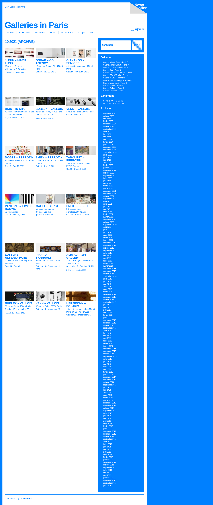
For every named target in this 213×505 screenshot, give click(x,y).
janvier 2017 (108, 318)
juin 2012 (107, 447)
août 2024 (107, 132)
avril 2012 (107, 452)
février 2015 (108, 372)
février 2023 (108, 165)
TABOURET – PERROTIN (75, 159)
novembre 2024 (109, 124)
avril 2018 (107, 286)
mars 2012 (107, 454)
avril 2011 (107, 475)
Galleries (9, 32)
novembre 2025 (109, 113)
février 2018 (108, 292)
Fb (136, 29)
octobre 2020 (108, 222)
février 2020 (108, 237)
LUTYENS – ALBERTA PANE (16, 256)
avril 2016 (107, 338)
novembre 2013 (109, 405)
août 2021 (107, 201)
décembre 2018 (109, 268)
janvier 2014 (108, 400)
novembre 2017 (109, 297)
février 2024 (108, 142)
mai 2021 (107, 209)
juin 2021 (107, 207)
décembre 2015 (109, 349)
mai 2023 (107, 160)
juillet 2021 (107, 204)
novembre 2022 (109, 170)
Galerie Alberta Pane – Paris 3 (115, 62)
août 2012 (107, 442)
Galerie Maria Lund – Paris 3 (115, 83)
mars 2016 (107, 341)
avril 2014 (107, 392)
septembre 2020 (110, 225)
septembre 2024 (110, 129)
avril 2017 (107, 310)
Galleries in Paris (36, 25)
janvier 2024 (108, 145)
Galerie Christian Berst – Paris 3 (116, 67)
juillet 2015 (107, 359)
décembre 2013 (109, 403)
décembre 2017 (109, 294)
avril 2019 (107, 258)
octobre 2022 (108, 173)
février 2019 (108, 263)
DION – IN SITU (15, 108)
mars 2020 (107, 235)
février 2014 (108, 398)
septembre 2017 (110, 302)
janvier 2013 (108, 429)
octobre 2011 (108, 465)
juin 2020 (107, 232)
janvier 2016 (108, 346)
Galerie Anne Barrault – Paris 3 (116, 65)
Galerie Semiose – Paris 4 (114, 91)
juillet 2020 (107, 230)
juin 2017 (107, 305)
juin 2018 (107, 281)
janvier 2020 (108, 240)
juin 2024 (107, 134)
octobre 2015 (108, 354)
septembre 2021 (110, 199)
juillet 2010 (107, 486)
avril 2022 (107, 183)
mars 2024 (107, 139)
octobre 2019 (108, 248)
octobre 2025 (108, 116)
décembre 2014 (109, 377)
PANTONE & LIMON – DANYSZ (19, 207)
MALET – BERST (47, 206)
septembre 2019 (110, 250)
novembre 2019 (109, 245)
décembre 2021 (109, 191)
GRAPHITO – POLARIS (113, 101)
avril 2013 (107, 421)
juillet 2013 (107, 413)
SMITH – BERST (77, 206)
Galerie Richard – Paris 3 (113, 88)
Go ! (137, 45)
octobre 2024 (108, 126)
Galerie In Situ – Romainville (114, 78)
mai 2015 (107, 364)
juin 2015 (107, 362)
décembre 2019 (109, 243)
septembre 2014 (110, 385)
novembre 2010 (109, 480)
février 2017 (108, 315)
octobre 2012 (108, 436)
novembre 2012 (109, 434)
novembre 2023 (109, 150)
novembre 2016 (109, 323)
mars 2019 (107, 261)
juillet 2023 (107, 155)
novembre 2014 (109, 380)
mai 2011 (107, 473)
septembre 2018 (110, 276)
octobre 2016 (108, 325)
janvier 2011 (108, 478)
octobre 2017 (108, 299)
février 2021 (108, 214)
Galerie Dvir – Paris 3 (112, 70)
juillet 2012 (107, 444)
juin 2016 (107, 333)
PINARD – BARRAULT (43, 256)
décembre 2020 (109, 219)
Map (92, 32)
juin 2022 (107, 181)
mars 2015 (107, 369)
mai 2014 (107, 390)
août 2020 (107, 227)
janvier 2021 (108, 217)
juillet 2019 (107, 253)
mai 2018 (107, 284)
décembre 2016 (109, 320)
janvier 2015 (108, 374)
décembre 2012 (109, 431)
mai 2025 (107, 119)
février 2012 (108, 457)
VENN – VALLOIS (78, 108)
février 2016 (108, 343)
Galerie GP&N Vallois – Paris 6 (116, 75)
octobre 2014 (108, 382)
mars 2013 (107, 424)
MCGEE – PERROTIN (19, 157)
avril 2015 (107, 367)
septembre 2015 (110, 356)
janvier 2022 (108, 188)
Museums (40, 32)
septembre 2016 (110, 328)
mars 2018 (107, 289)
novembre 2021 (109, 194)
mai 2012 (107, 449)
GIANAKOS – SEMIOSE (75, 62)
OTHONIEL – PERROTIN (113, 103)
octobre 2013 (108, 408)
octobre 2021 (108, 196)
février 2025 (108, 121)
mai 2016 (107, 336)
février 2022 (108, 186)
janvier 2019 (108, 266)
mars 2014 (107, 395)
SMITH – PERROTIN (49, 157)
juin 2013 (107, 416)
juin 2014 (107, 387)
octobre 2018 (108, 274)
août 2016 (107, 330)
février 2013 (108, 426)
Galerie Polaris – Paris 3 (113, 86)
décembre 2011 (109, 462)
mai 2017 (107, 307)
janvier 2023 (108, 168)
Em (143, 29)
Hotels (53, 32)
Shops (81, 32)
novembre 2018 (109, 271)
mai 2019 (107, 256)
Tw (140, 29)
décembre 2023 (109, 147)
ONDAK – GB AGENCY (45, 62)
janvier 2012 (108, 460)
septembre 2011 (110, 467)
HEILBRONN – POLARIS (76, 305)
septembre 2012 (110, 439)
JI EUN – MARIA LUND (16, 62)
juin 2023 (107, 157)
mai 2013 (107, 418)
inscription (137, 8)
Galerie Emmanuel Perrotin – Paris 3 (118, 73)
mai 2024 (107, 137)
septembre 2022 (110, 175)
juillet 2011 (107, 470)
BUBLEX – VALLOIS (49, 108)
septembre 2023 (110, 152)
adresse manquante (45, 209)
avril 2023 (107, 163)
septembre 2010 (110, 483)
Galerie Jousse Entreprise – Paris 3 (117, 80)
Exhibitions (24, 32)
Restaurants (67, 32)
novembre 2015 (109, 351)
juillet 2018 (107, 279)
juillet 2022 (107, 178)
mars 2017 (107, 312)
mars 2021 (107, 212)
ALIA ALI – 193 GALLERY (76, 256)
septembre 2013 (110, 411)
